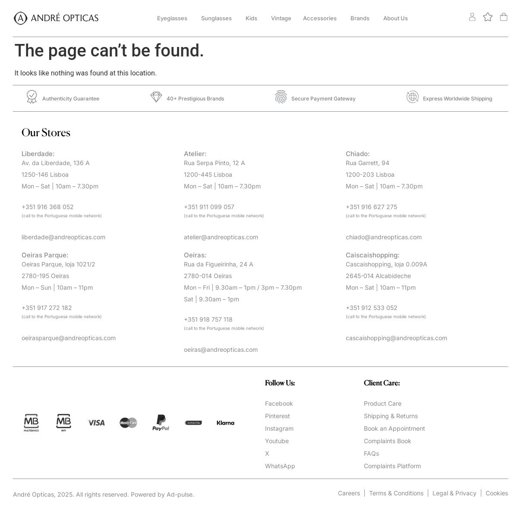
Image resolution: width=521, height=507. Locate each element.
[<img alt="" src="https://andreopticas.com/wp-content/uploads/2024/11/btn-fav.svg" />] (489, 19)
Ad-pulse (180, 494)
